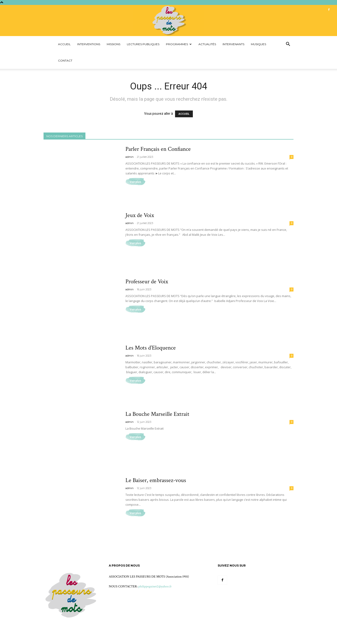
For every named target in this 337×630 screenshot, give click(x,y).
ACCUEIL (184, 113)
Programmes (179, 44)
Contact (65, 60)
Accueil (64, 44)
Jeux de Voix (139, 215)
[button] (287, 44)
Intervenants (233, 44)
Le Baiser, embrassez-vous (155, 480)
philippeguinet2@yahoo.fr (155, 586)
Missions (113, 44)
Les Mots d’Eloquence (150, 348)
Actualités (207, 44)
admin (129, 156)
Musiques (258, 44)
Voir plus (135, 182)
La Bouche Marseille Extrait (157, 414)
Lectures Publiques (143, 44)
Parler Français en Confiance (158, 149)
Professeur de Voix (146, 281)
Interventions (88, 44)
